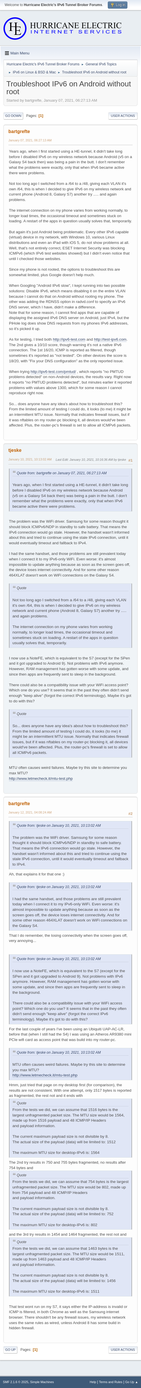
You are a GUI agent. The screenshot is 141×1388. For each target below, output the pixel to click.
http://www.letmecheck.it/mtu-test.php (41, 778)
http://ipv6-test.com (69, 339)
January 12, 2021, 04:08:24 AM (30, 812)
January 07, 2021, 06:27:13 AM (30, 140)
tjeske (14, 450)
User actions (123, 115)
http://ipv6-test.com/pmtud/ (53, 371)
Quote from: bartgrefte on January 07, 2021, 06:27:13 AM (62, 473)
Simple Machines (42, 1382)
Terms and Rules (111, 1382)
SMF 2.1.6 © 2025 (15, 1382)
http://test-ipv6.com (110, 339)
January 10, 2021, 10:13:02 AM (30, 459)
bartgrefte (19, 131)
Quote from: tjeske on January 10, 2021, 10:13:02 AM (59, 826)
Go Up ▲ (131, 1382)
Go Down (13, 115)
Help (93, 1382)
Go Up (10, 1349)
